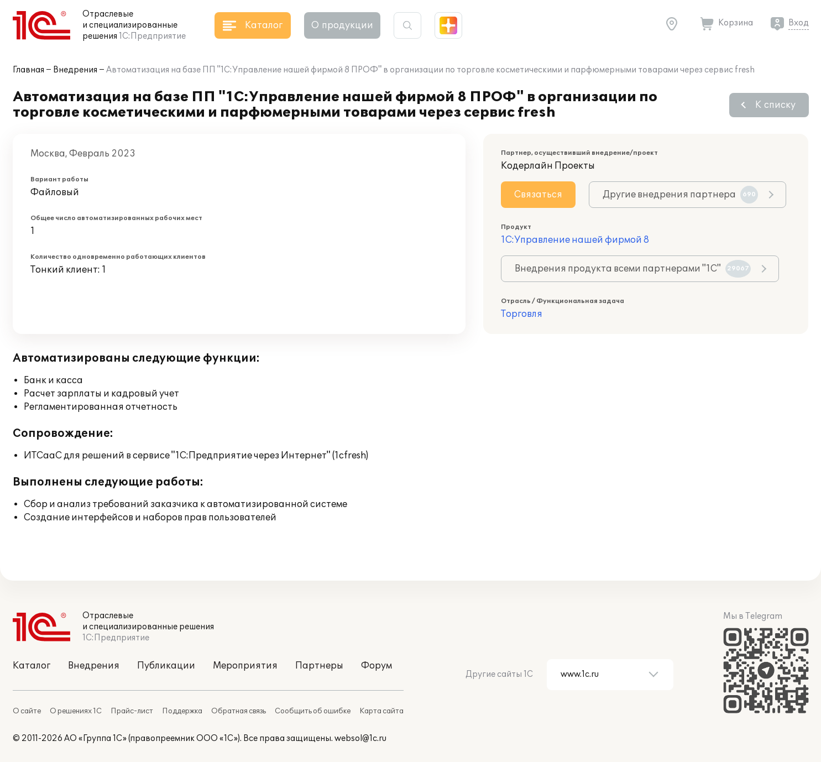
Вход (798, 23)
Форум (376, 665)
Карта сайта (381, 711)
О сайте (27, 711)
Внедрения (75, 70)
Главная (28, 70)
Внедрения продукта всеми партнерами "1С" (633, 269)
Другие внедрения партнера (680, 194)
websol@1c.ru (360, 738)
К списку (775, 105)
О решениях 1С (76, 711)
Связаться (538, 194)
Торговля (521, 314)
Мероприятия (245, 665)
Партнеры (319, 665)
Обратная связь (238, 711)
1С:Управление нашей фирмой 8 (575, 240)
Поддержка (182, 711)
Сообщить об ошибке (313, 711)
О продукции (342, 25)
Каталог (31, 665)
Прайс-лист (132, 711)
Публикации (166, 665)
